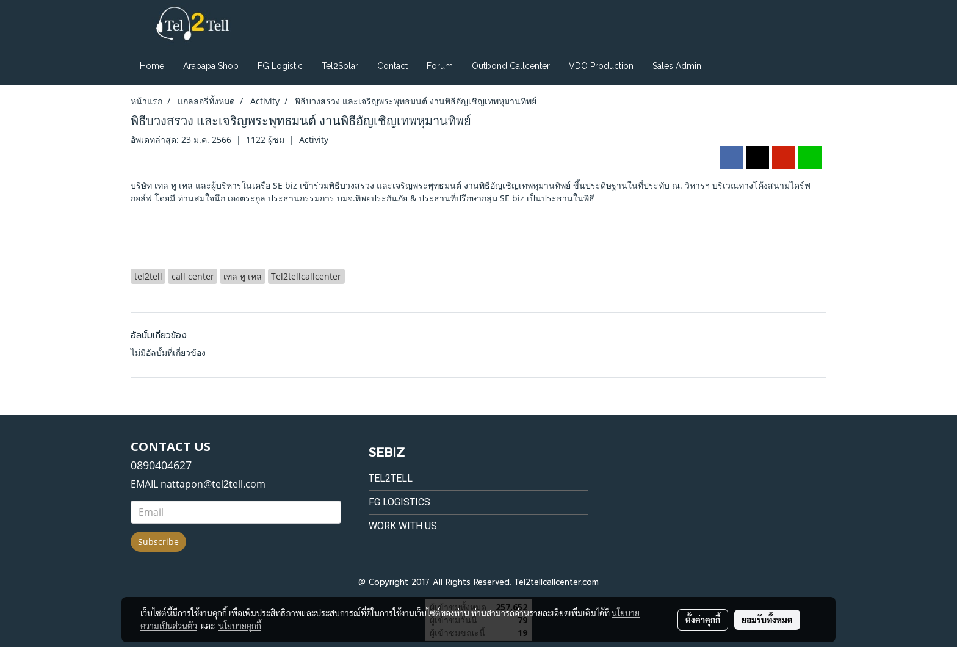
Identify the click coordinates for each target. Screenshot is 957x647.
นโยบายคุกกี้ (239, 625)
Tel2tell (391, 478)
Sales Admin (676, 66)
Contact (392, 66)
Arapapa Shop (211, 66)
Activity (313, 139)
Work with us (403, 526)
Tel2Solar (340, 66)
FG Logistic (280, 66)
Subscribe (158, 542)
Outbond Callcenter (511, 66)
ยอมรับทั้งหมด (767, 619)
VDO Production (601, 66)
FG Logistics (399, 502)
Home (152, 66)
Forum (440, 66)
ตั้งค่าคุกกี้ (702, 619)
